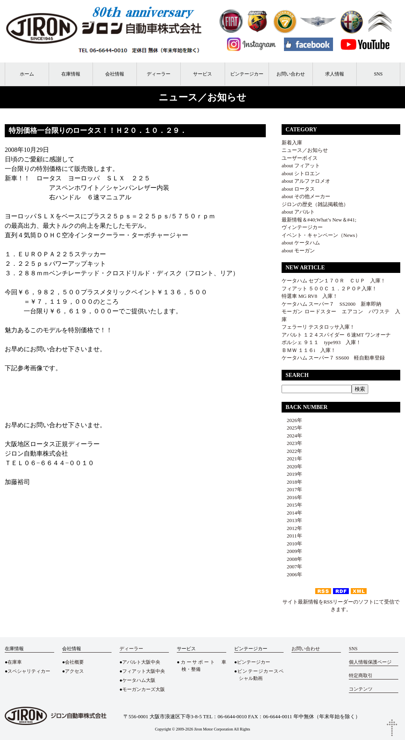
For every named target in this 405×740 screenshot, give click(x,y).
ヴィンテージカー (302, 227)
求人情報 (334, 74)
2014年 (292, 513)
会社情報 (114, 74)
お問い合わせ (290, 74)
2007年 (292, 567)
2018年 (292, 482)
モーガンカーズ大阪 (143, 689)
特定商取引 (361, 675)
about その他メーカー (306, 196)
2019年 (292, 474)
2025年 (292, 428)
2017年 (292, 489)
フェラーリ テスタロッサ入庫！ (318, 327)
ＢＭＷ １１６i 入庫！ (309, 350)
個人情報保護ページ (370, 662)
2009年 (292, 551)
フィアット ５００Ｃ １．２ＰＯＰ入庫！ (329, 288)
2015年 (292, 505)
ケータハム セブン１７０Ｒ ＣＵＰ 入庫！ (334, 281)
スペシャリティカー (29, 671)
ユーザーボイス (300, 158)
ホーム (27, 74)
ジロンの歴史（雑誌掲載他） (315, 204)
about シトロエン (301, 173)
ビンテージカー (246, 74)
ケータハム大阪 (138, 680)
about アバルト (298, 212)
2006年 (292, 574)
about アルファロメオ (306, 181)
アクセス (74, 671)
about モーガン (298, 251)
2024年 (292, 436)
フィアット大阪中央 (143, 671)
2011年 (292, 536)
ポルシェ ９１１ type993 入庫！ (321, 342)
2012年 (292, 528)
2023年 (292, 443)
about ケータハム (301, 243)
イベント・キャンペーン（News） (321, 235)
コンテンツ (361, 689)
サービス (202, 74)
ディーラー (158, 74)
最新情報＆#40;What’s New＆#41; (319, 220)
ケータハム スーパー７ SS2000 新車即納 (334, 304)
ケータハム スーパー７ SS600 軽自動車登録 (333, 358)
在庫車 (15, 662)
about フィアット (301, 165)
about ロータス (298, 189)
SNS (378, 74)
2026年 (292, 420)
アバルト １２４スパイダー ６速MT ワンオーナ (336, 335)
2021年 (292, 459)
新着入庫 (292, 143)
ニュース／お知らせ (305, 150)
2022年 (292, 451)
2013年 (292, 520)
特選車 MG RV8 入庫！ (310, 296)
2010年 (292, 544)
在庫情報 (70, 74)
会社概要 (74, 662)
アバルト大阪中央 (141, 662)
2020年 (292, 466)
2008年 (292, 559)
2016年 (292, 497)
